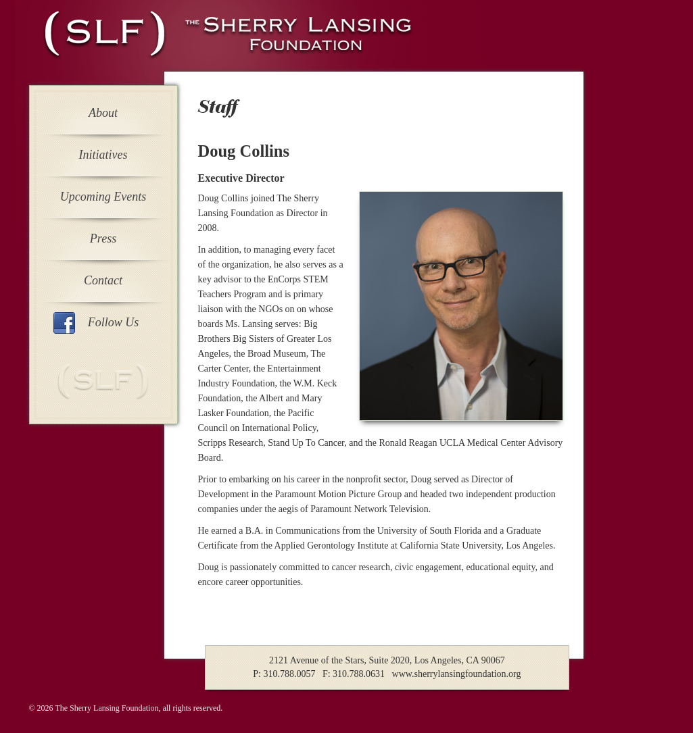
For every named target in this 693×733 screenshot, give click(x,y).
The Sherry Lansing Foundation (106, 708)
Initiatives (103, 154)
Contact (103, 280)
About (103, 113)
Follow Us (113, 322)
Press (103, 238)
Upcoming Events (103, 196)
